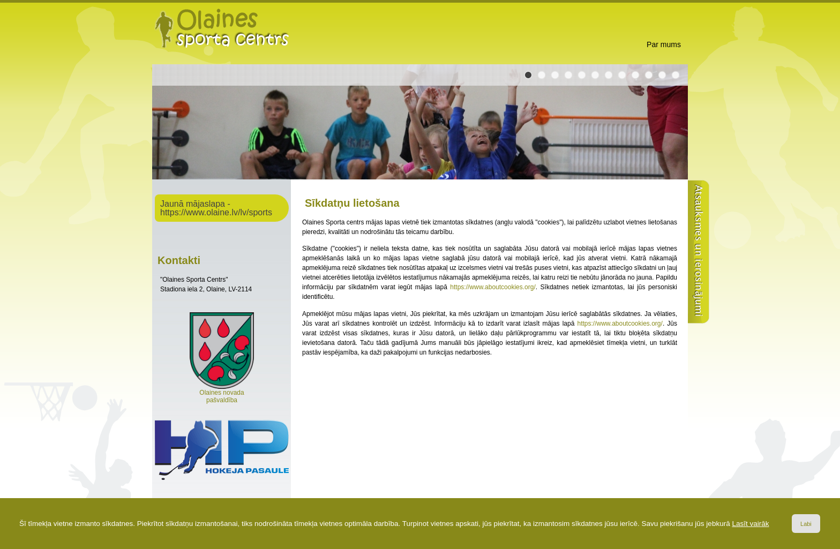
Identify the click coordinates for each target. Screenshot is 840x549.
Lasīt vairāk (750, 524)
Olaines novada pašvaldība (222, 393)
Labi (806, 524)
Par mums (664, 44)
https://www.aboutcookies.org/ (492, 287)
